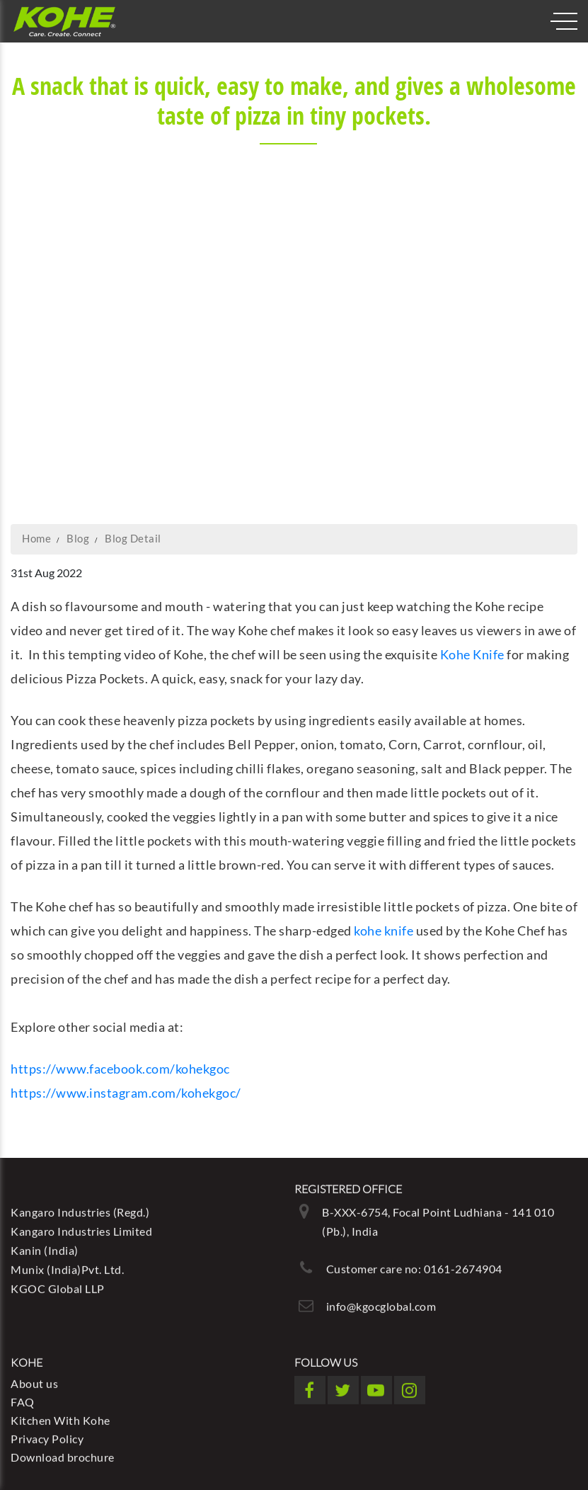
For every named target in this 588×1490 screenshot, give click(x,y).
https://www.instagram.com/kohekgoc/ (126, 1093)
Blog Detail (133, 538)
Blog (78, 538)
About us (34, 1380)
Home (36, 538)
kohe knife (383, 930)
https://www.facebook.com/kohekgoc (120, 1068)
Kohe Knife (472, 654)
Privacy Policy (47, 1436)
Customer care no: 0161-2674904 (414, 1266)
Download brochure (63, 1454)
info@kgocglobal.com (381, 1303)
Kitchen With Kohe (60, 1417)
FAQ (23, 1399)
